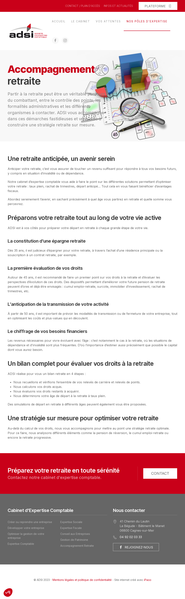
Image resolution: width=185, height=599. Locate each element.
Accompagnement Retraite (77, 545)
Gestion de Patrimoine (74, 539)
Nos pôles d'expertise (147, 21)
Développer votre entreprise (26, 528)
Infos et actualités (118, 5)
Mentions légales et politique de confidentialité (82, 579)
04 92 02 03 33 (131, 537)
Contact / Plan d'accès (82, 5)
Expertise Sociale (71, 522)
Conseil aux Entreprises (75, 533)
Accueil (58, 21)
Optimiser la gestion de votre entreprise (26, 535)
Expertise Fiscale (71, 528)
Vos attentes (108, 21)
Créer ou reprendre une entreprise (30, 522)
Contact (160, 473)
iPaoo (147, 579)
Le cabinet (80, 21)
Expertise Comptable (21, 543)
